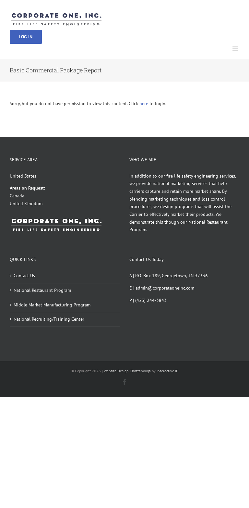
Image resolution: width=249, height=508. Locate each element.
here (143, 103)
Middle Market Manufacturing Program (52, 305)
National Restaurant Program (42, 290)
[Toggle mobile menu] (235, 48)
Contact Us (24, 276)
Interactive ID (168, 370)
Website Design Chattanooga (127, 370)
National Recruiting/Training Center (49, 319)
